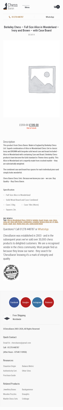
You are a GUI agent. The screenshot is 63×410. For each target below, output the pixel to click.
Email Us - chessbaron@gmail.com (17, 342)
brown (46, 220)
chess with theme (16, 222)
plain (56, 222)
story (14, 223)
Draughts (25, 394)
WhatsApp (43, 229)
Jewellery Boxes (9, 389)
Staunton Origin (9, 366)
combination (27, 222)
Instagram (37, 302)
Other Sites (26, 370)
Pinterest (48, 302)
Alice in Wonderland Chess (16, 220)
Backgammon (27, 389)
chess (55, 220)
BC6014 (29, 220)
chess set (6, 222)
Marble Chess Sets (10, 398)
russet (5, 223)
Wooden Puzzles (9, 394)
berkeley (35, 220)
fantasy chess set (46, 222)
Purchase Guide (9, 375)
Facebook (14, 302)
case (50, 220)
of (53, 222)
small (10, 223)
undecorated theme (36, 223)
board (41, 220)
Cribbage (25, 398)
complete (36, 222)
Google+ (25, 302)
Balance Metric (28, 366)
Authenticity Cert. (10, 370)
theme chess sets (23, 223)
